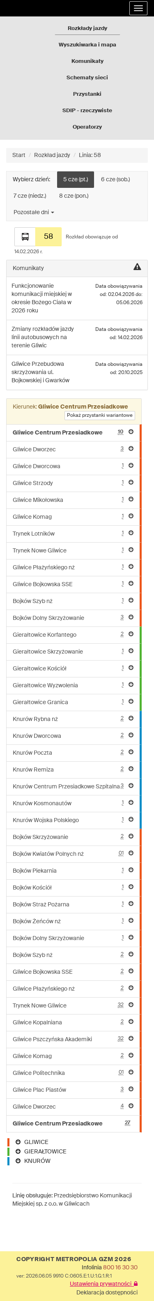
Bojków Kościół (73, 887)
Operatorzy (87, 127)
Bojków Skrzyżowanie (73, 836)
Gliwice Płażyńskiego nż (73, 567)
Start (18, 155)
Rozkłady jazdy (87, 28)
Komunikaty (87, 61)
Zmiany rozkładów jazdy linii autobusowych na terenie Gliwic (42, 337)
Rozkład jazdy (52, 155)
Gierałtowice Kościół (73, 668)
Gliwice (21, 364)
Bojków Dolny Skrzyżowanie (73, 617)
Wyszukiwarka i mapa (87, 45)
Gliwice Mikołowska (73, 499)
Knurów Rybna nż (73, 718)
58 (48, 236)
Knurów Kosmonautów (73, 803)
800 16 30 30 (120, 1268)
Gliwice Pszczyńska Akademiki (73, 1038)
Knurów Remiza (73, 769)
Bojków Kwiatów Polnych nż (73, 853)
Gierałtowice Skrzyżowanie (73, 651)
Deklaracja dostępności (107, 1293)
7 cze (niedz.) (30, 196)
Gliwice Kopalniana (73, 1022)
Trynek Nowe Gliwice (73, 550)
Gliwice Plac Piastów (73, 1089)
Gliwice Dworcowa (73, 465)
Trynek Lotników (73, 533)
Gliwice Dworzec (73, 449)
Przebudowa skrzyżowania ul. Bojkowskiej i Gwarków (40, 372)
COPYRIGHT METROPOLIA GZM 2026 (73, 1259)
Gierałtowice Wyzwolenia (73, 685)
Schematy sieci (87, 78)
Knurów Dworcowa (73, 735)
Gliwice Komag (73, 516)
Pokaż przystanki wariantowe (100, 415)
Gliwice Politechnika (73, 1072)
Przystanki (87, 94)
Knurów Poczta (73, 752)
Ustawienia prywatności (104, 1284)
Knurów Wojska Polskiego (73, 819)
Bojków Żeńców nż (73, 920)
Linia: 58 (90, 155)
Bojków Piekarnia (73, 870)
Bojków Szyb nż (73, 600)
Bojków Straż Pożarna (73, 904)
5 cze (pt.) (75, 180)
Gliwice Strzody (73, 482)
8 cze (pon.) (73, 196)
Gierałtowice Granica (73, 701)
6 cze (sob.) (115, 180)
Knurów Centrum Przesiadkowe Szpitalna (73, 786)
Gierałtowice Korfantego (73, 634)
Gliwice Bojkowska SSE (73, 583)
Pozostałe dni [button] (34, 212)
